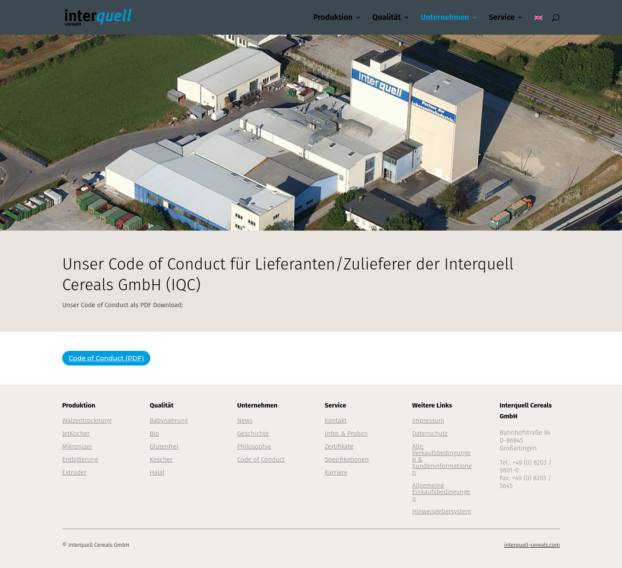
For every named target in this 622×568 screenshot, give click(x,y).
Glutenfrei (164, 446)
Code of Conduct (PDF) (106, 358)
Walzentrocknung (86, 420)
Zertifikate (339, 446)
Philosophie (254, 446)
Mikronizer (77, 446)
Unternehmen (445, 18)
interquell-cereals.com (532, 545)
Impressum (428, 420)
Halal (157, 472)
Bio (154, 433)
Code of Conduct (261, 459)
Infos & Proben (346, 433)
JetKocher (76, 433)
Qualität (386, 18)
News (245, 420)
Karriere (336, 472)
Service (502, 18)
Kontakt (336, 420)
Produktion (332, 18)
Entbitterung (80, 459)
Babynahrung (169, 420)
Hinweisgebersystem (441, 511)
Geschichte (253, 433)
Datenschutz (429, 433)
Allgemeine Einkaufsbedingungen (441, 491)
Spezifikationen (347, 459)
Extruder (74, 472)
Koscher (161, 459)
